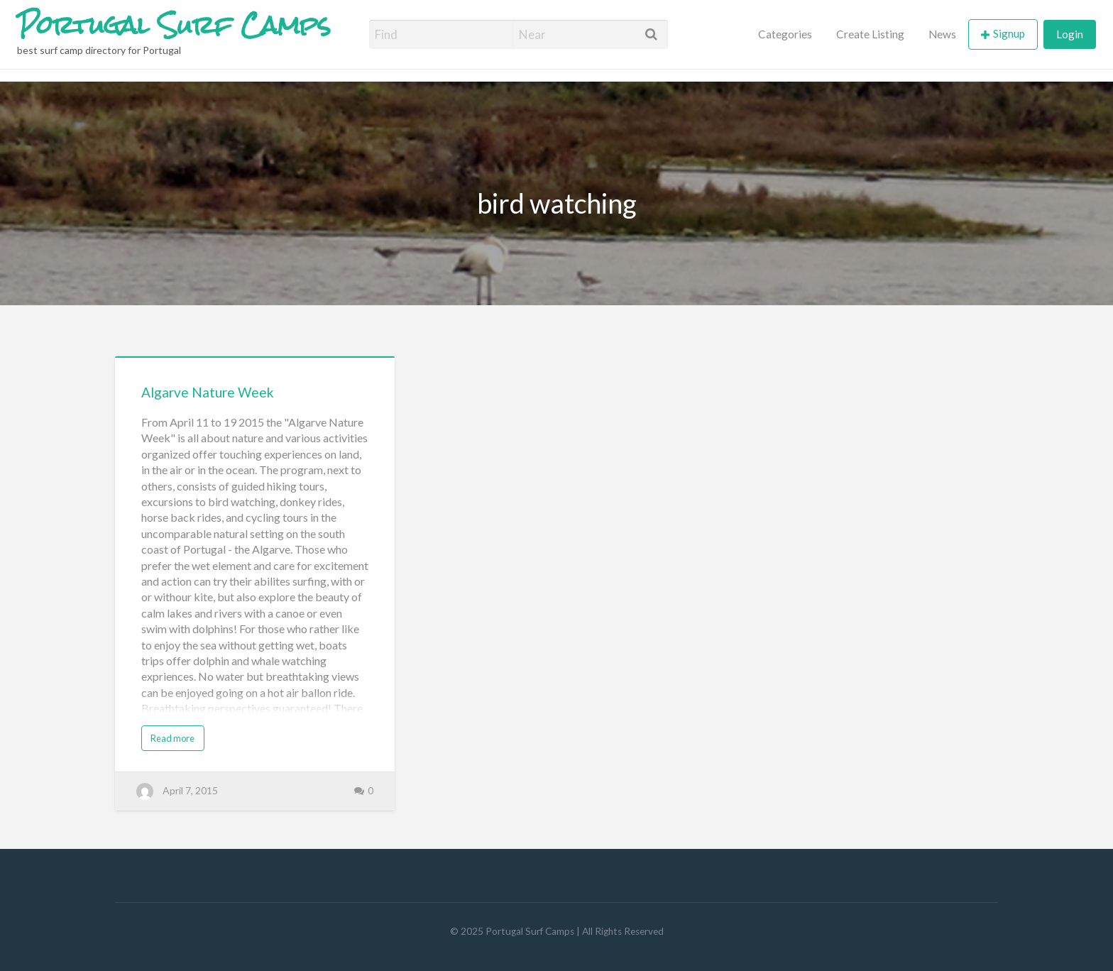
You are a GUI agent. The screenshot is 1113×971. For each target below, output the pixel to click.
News (942, 34)
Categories (785, 34)
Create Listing (870, 34)
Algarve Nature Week (207, 392)
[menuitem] (785, 34)
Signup (1009, 33)
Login (1069, 34)
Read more (172, 738)
